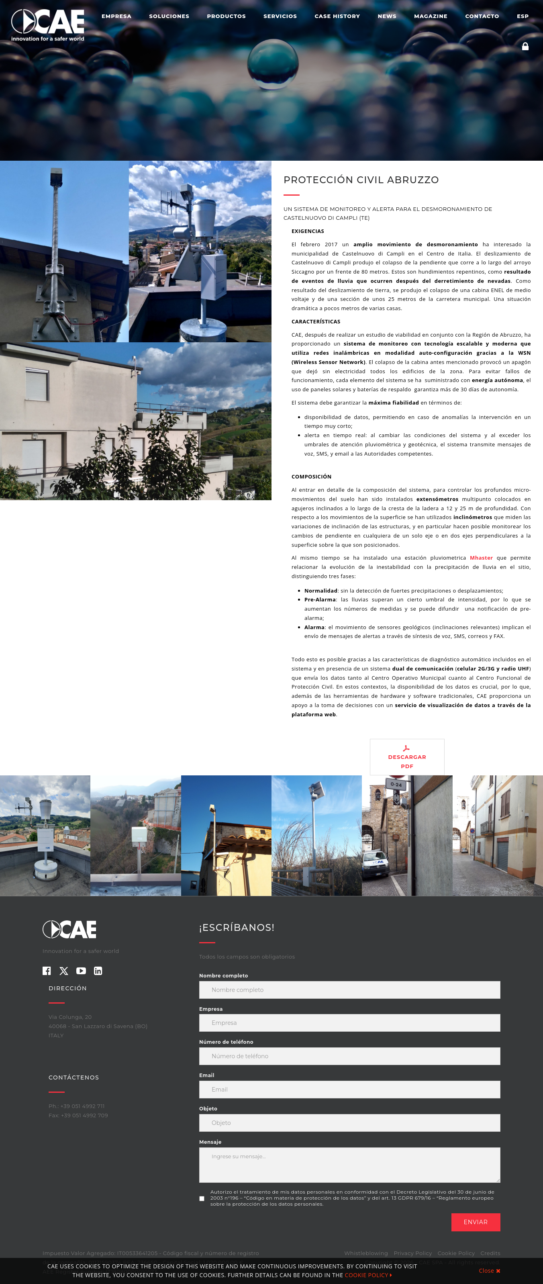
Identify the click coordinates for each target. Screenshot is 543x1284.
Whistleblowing (366, 1253)
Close (489, 1270)
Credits (490, 1253)
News (387, 16)
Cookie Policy (456, 1253)
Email (206, 1075)
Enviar (476, 1222)
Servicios (280, 16)
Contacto (482, 16)
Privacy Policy (413, 1253)
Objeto (208, 1109)
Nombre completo (223, 976)
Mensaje (210, 1142)
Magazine (430, 16)
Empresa (117, 16)
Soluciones (169, 16)
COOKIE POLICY (368, 1275)
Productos (226, 16)
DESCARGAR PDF (407, 756)
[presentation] (260, 1229)
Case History (337, 16)
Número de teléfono (226, 1042)
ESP (523, 16)
